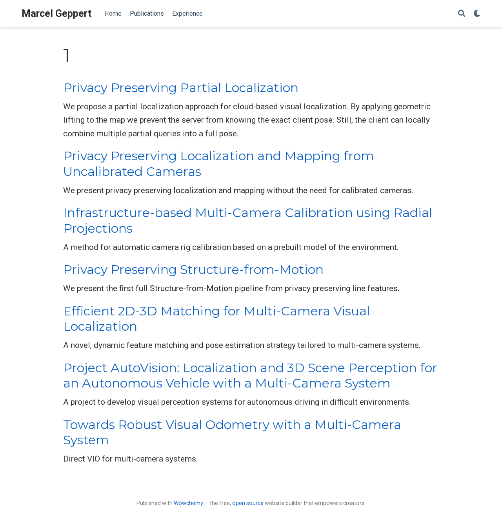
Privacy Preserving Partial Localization (180, 87)
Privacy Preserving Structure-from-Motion (193, 269)
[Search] (461, 13)
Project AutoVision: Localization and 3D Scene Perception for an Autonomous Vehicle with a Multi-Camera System (250, 375)
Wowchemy (188, 503)
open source (248, 503)
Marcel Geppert (57, 13)
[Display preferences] (476, 13)
